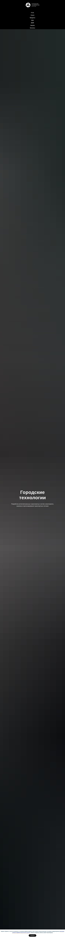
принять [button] (32, 935)
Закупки (32, 25)
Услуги (32, 15)
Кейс (32, 20)
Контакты (32, 27)
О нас (32, 12)
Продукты (32, 17)
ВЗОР (32, 22)
